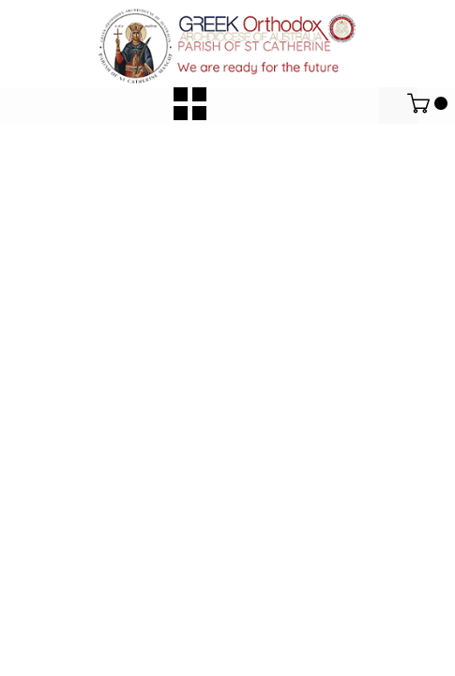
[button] (190, 103)
